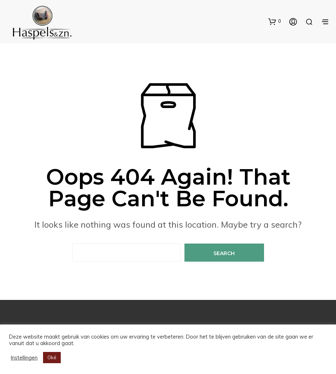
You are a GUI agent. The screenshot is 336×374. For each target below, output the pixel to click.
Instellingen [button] (24, 357)
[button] (274, 21)
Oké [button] (51, 357)
